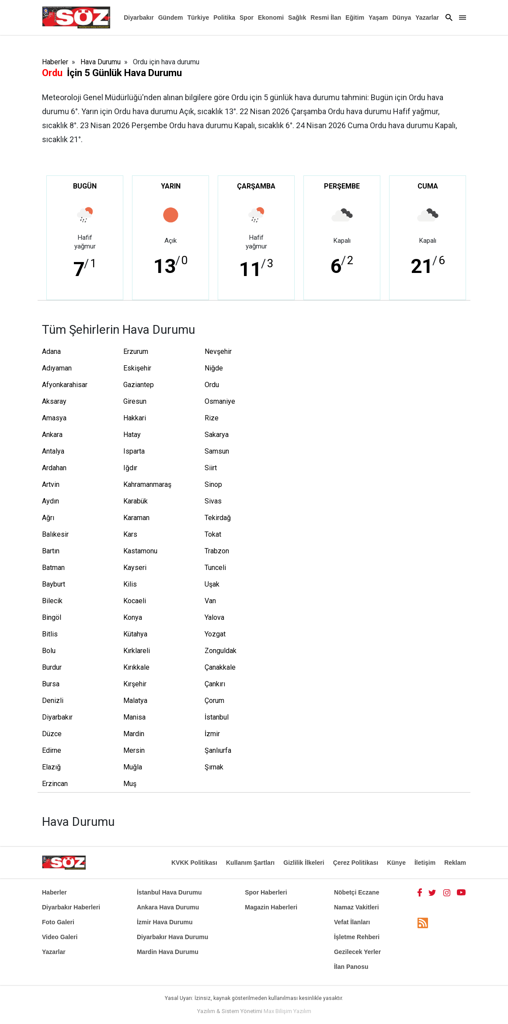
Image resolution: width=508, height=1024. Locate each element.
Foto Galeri (58, 922)
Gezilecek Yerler (357, 951)
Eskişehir (137, 368)
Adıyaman (57, 368)
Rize (212, 418)
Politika (224, 17)
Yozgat (215, 634)
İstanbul (217, 717)
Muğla (132, 767)
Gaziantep (138, 385)
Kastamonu (140, 551)
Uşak (212, 584)
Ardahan (54, 468)
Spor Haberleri (266, 892)
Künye (396, 862)
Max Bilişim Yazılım (287, 1011)
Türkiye (198, 17)
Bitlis (50, 634)
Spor (247, 17)
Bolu (49, 651)
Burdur (52, 667)
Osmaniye (220, 401)
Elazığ (51, 767)
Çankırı (215, 684)
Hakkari (134, 418)
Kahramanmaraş (145, 484)
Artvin (50, 484)
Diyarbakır (138, 17)
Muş (129, 783)
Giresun (134, 401)
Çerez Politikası (356, 862)
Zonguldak (221, 651)
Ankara (52, 434)
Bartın (50, 551)
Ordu (212, 385)
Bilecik (52, 601)
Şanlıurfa (218, 750)
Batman (53, 567)
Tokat (213, 534)
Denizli (52, 700)
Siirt (211, 468)
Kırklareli (136, 651)
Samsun (217, 451)
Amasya (54, 418)
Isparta (134, 451)
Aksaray (54, 401)
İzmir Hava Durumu (165, 922)
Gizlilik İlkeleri (303, 862)
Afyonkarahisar (64, 385)
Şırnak (214, 767)
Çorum (214, 700)
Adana (51, 351)
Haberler (55, 62)
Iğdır (130, 468)
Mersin (134, 750)
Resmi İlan (325, 17)
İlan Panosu (351, 966)
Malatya (135, 700)
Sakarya (217, 434)
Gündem (170, 17)
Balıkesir (55, 534)
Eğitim (354, 17)
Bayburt (53, 584)
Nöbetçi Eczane (356, 892)
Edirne (51, 750)
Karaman (136, 518)
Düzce (52, 734)
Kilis (130, 584)
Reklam (455, 862)
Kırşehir (134, 684)
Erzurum (135, 351)
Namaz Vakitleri (356, 907)
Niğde (214, 368)
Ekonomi (271, 17)
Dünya (401, 17)
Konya (132, 617)
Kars (130, 534)
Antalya (53, 451)
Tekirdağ (218, 518)
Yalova (214, 617)
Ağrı (48, 518)
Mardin (133, 734)
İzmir (212, 734)
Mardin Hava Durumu (167, 951)
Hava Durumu (100, 62)
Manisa (134, 717)
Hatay (132, 434)
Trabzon (217, 551)
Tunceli (215, 567)
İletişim (424, 862)
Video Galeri (59, 936)
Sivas (213, 501)
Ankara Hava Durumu (168, 907)
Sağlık (297, 17)
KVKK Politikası (194, 862)
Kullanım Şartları (250, 862)
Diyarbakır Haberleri (71, 907)
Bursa (50, 684)
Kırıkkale (136, 667)
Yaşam (378, 17)
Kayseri (134, 567)
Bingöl (51, 617)
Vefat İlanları (352, 922)
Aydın (50, 501)
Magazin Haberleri (271, 907)
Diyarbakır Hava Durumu (172, 936)
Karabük (135, 501)
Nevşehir (218, 351)
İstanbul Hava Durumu (169, 892)
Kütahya (135, 634)
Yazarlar (427, 17)
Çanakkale (220, 667)
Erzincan (55, 783)
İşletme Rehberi (356, 936)
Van (210, 601)
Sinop (213, 484)
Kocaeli (134, 601)
